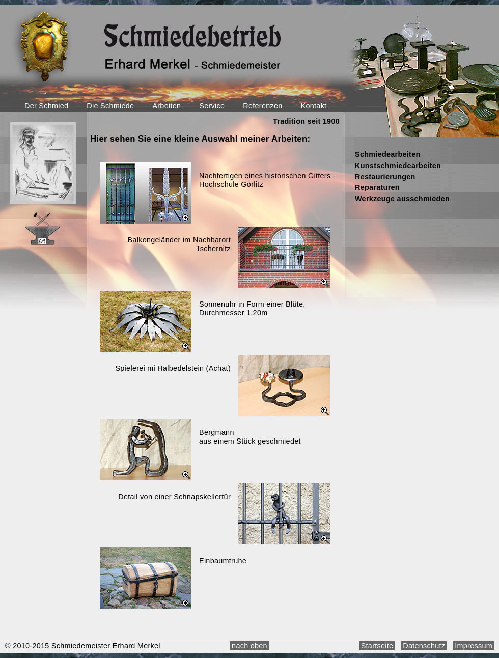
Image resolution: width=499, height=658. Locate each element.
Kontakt (314, 106)
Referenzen (262, 106)
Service (212, 106)
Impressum (473, 646)
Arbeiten (166, 106)
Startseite (377, 646)
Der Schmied (46, 106)
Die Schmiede (110, 106)
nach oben (249, 646)
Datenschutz (424, 646)
